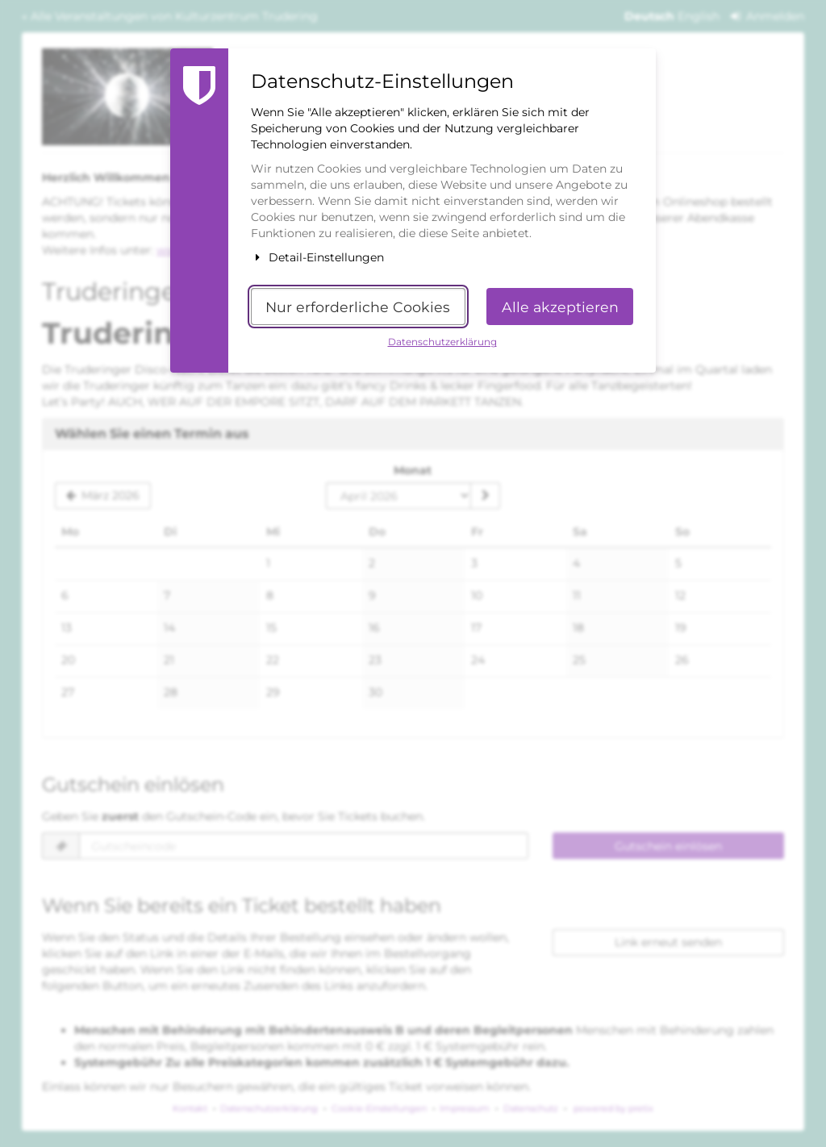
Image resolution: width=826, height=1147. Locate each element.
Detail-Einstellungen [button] (317, 257)
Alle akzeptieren (560, 306)
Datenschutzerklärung (442, 342)
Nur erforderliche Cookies (357, 306)
